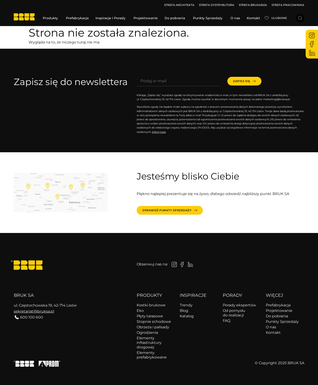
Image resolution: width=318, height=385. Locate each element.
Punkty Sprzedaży (282, 321)
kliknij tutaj (159, 132)
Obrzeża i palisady (153, 327)
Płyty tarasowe (150, 316)
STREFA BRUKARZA (253, 5)
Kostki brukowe (151, 305)
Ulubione (279, 18)
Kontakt (273, 332)
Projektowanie (279, 310)
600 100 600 (31, 317)
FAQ (226, 320)
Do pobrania (277, 316)
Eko (140, 310)
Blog (184, 310)
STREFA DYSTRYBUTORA (216, 5)
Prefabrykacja (278, 305)
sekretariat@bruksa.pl (34, 311)
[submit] (244, 81)
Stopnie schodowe (154, 321)
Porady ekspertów (239, 305)
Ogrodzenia (147, 332)
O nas (271, 327)
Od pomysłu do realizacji (234, 312)
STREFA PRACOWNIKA (288, 5)
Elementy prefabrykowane (152, 354)
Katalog (187, 316)
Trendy (186, 305)
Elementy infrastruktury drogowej (149, 342)
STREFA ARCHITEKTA (179, 5)
